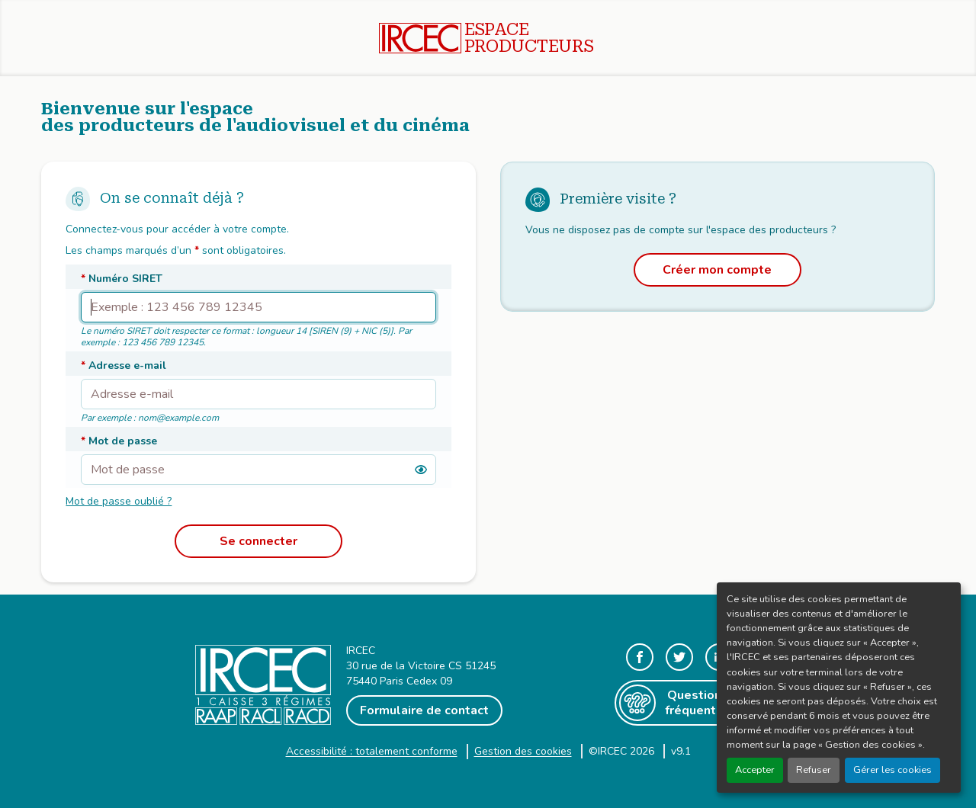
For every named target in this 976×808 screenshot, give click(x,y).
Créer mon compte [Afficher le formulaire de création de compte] (717, 269)
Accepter (755, 770)
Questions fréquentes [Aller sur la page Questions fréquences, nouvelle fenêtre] (674, 703)
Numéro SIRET (121, 278)
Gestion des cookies (523, 751)
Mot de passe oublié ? (119, 501)
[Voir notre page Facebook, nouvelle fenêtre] (639, 657)
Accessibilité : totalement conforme (372, 751)
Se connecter (258, 541)
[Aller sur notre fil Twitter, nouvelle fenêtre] (679, 657)
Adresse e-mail (123, 365)
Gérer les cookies (892, 770)
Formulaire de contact (424, 710)
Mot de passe (119, 441)
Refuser (813, 770)
